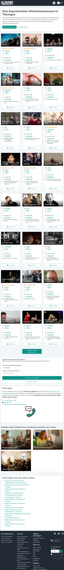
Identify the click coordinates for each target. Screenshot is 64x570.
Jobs (34, 555)
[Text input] (55, 551)
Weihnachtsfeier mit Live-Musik (23, 548)
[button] (60, 3)
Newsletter (35, 560)
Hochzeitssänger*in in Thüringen (14, 507)
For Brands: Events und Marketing (38, 539)
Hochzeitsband (20, 540)
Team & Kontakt (37, 547)
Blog (34, 553)
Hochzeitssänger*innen (22, 542)
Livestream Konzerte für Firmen (23, 559)
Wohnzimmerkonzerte (22, 536)
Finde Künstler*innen (9, 27)
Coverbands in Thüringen (12, 518)
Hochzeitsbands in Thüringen (13, 497)
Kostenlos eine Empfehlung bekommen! (15, 404)
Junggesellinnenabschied (23, 566)
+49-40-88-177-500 (10, 400)
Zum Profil (11, 68)
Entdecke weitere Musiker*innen (32, 351)
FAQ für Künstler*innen (7, 536)
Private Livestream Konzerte (24, 562)
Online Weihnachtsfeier (22, 551)
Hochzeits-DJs (20, 544)
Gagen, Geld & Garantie (6, 540)
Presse (34, 556)
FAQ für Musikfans (5, 538)
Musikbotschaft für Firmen (23, 553)
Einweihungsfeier (21, 568)
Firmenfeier (20, 546)
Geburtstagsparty (21, 538)
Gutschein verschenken (6, 542)
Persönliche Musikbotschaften (21, 556)
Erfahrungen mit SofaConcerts (37, 550)
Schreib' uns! (7, 402)
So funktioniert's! (23, 27)
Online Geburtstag (21, 564)
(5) (51, 134)
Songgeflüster (36, 542)
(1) (29, 251)
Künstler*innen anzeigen (32, 378)
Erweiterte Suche (32, 382)
